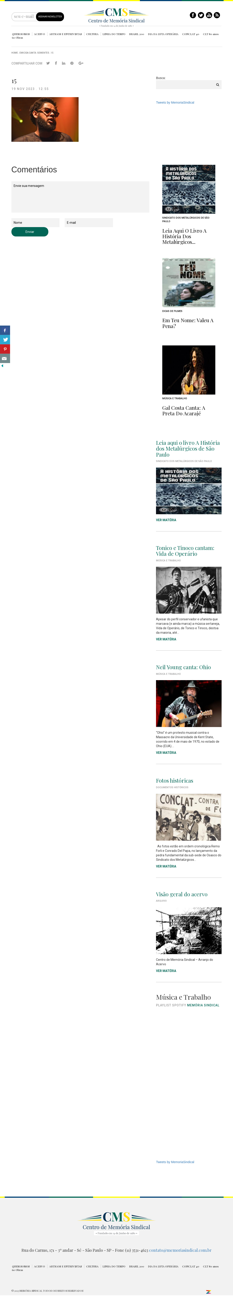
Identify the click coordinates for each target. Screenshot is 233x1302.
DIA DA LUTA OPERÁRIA (163, 34)
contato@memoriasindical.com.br (180, 1250)
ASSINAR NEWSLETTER (50, 16)
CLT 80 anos (211, 34)
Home (14, 53)
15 (52, 53)
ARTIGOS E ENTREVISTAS (65, 34)
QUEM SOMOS (21, 34)
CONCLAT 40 (190, 34)
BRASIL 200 (136, 34)
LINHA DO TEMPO (114, 34)
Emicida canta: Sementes (34, 53)
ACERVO (39, 34)
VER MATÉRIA (166, 639)
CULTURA (92, 34)
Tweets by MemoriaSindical (175, 102)
